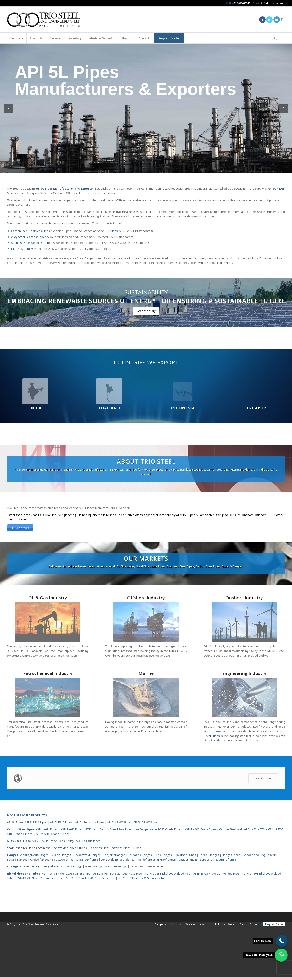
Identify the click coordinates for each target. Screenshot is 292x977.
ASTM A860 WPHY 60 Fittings (148, 917)
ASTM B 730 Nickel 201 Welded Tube (39, 929)
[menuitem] (16, 38)
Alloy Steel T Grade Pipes (84, 891)
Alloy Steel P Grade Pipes (48, 891)
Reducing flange (225, 910)
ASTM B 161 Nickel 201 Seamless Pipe (117, 924)
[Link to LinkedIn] (276, 19)
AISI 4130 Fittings (115, 917)
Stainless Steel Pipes (22, 898)
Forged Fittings (53, 917)
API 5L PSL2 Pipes (61, 873)
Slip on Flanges (61, 905)
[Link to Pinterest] (282, 19)
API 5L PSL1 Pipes (36, 873)
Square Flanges (17, 910)
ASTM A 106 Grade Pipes (200, 880)
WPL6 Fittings (73, 917)
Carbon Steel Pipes (20, 880)
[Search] (275, 38)
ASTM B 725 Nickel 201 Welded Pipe (216, 924)
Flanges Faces (231, 905)
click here (226, 263)
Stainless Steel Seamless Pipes (31, 243)
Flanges (29, 249)
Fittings (15, 249)
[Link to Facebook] (262, 19)
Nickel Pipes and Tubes (23, 924)
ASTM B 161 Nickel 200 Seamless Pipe (66, 924)
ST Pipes (91, 880)
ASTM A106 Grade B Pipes (53, 884)
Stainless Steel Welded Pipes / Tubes (62, 898)
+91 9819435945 (241, 3)
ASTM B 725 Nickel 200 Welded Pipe (167, 924)
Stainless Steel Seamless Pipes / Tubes (115, 898)
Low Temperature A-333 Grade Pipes (158, 880)
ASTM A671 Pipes (46, 880)
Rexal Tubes (212, 786)
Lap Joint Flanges (114, 905)
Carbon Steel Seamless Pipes (30, 231)
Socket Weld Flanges (87, 905)
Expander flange (87, 910)
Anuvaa (53, 974)
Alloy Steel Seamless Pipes (28, 237)
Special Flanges (209, 905)
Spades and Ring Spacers (260, 905)
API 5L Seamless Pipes (89, 873)
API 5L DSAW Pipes (145, 873)
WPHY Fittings (93, 917)
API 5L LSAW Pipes (119, 873)
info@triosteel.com (272, 3)
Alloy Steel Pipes (19, 891)
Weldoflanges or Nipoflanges (156, 910)
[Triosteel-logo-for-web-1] (43, 19)
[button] (281, 955)
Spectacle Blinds (185, 905)
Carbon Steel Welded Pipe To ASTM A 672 (246, 880)
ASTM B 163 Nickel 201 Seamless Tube (142, 929)
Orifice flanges (40, 910)
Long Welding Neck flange (118, 910)
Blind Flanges (163, 905)
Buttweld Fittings (30, 917)
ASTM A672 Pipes (71, 880)
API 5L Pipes (110, 231)
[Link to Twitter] (269, 19)
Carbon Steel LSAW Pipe (115, 880)
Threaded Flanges (140, 905)
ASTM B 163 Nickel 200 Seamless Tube (90, 929)
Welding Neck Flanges (34, 905)
